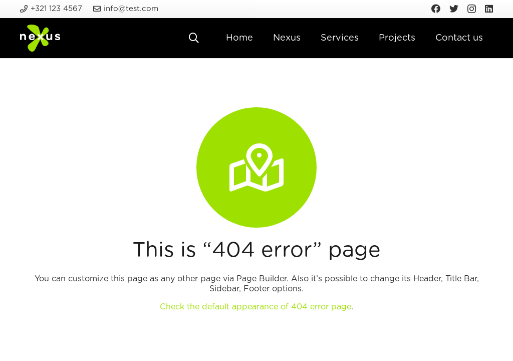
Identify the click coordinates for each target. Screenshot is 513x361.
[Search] (194, 38)
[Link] (40, 38)
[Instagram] (471, 9)
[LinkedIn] (489, 8)
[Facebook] (435, 8)
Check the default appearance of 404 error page (255, 307)
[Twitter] (453, 8)
